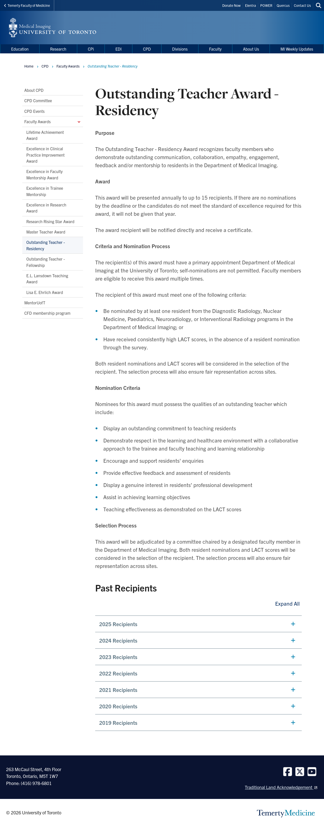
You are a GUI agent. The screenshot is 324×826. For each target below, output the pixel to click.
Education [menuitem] (20, 48)
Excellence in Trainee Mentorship (44, 191)
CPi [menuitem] (91, 48)
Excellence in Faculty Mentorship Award (44, 174)
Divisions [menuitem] (180, 48)
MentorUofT (34, 302)
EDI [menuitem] (118, 48)
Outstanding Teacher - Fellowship (45, 261)
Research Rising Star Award (50, 221)
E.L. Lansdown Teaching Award (47, 278)
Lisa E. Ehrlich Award (44, 292)
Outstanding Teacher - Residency (45, 245)
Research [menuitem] (58, 48)
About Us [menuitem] (251, 48)
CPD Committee (38, 100)
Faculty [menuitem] (215, 48)
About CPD (34, 90)
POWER (266, 5)
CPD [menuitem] (147, 48)
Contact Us (302, 5)
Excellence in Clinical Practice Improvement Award (45, 154)
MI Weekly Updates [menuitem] (296, 48)
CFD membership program (47, 312)
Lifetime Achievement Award (45, 135)
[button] (198, 624)
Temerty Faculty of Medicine (27, 5)
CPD (45, 66)
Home (28, 66)
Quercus (283, 5)
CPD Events (34, 111)
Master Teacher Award (45, 231)
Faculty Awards (52, 121)
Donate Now (231, 5)
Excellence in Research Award (46, 207)
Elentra (250, 5)
